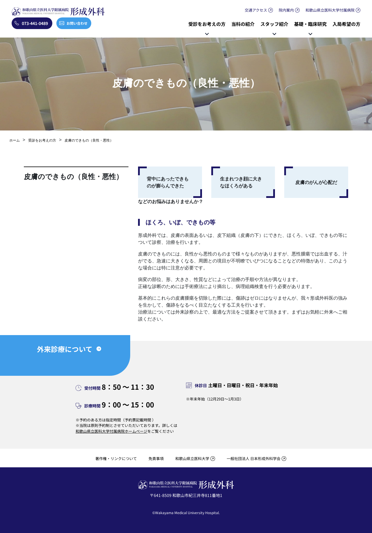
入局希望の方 (346, 23)
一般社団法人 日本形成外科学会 (253, 458)
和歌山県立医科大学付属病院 (330, 10)
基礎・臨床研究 (310, 23)
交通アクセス (256, 10)
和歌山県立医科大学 (192, 458)
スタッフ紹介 (274, 23)
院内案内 (286, 10)
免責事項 (156, 458)
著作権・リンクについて (116, 458)
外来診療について (64, 349)
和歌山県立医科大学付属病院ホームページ (111, 431)
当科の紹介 (243, 23)
